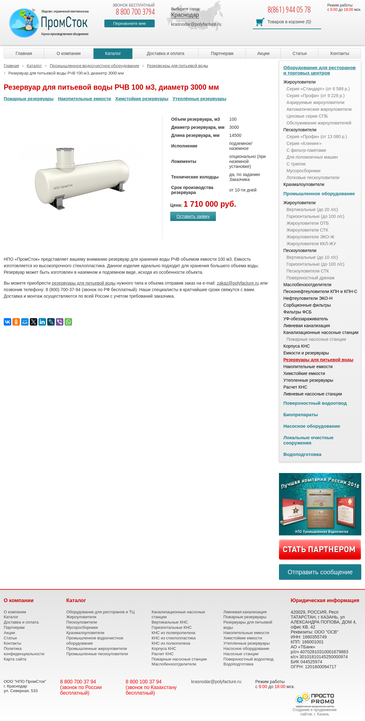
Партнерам (222, 53)
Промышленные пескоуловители (97, 653)
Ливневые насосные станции (312, 393)
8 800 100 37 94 (144, 681)
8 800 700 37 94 (78, 681)
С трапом (295, 163)
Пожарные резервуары (29, 98)
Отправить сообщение (320, 572)
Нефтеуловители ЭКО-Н (307, 298)
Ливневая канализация (306, 325)
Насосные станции (240, 653)
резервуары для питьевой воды (84, 283)
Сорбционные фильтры (307, 305)
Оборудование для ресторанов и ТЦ (100, 612)
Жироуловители (299, 81)
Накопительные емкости (84, 98)
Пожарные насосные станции (316, 339)
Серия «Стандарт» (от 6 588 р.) (318, 88)
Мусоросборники (303, 170)
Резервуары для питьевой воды (318, 359)
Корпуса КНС (296, 346)
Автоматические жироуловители (319, 109)
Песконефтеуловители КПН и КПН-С (320, 291)
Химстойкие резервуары (141, 98)
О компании (68, 53)
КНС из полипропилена (173, 632)
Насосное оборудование (311, 426)
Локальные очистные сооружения (308, 440)
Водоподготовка (302, 454)
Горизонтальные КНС (172, 627)
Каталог (113, 53)
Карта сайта (15, 659)
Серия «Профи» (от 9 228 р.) (315, 95)
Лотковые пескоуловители (312, 177)
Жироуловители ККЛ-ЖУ (311, 243)
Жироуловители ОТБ (307, 223)
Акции (264, 53)
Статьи (300, 53)
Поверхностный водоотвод (315, 403)
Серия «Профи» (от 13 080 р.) (316, 136)
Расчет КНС (295, 387)
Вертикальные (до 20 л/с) (312, 209)
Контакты (340, 53)
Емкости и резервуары (306, 352)
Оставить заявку (193, 216)
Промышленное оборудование (319, 193)
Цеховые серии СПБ (307, 116)
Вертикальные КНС (170, 622)
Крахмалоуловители (303, 184)
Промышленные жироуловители (96, 648)
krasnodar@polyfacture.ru (196, 24)
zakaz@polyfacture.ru (238, 283)
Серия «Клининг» (304, 143)
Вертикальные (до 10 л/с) (312, 257)
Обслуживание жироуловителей (318, 122)
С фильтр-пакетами (306, 150)
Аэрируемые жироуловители (315, 102)
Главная (24, 53)
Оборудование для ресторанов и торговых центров (319, 70)
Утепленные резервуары (308, 380)
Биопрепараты (300, 414)
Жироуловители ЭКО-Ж (310, 236)
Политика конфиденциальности (24, 651)
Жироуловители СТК (307, 230)
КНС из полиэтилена (171, 643)
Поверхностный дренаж (310, 277)
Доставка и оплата (166, 53)
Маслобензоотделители (307, 284)
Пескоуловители (299, 129)
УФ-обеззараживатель (305, 318)
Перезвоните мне (129, 23)
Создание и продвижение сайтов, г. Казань (315, 712)
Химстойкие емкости (304, 373)
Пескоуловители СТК (307, 270)
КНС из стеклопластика (174, 638)
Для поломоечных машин (312, 157)
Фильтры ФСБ (297, 311)
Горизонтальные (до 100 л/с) (315, 216)
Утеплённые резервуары (199, 98)
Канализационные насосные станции (320, 332)
